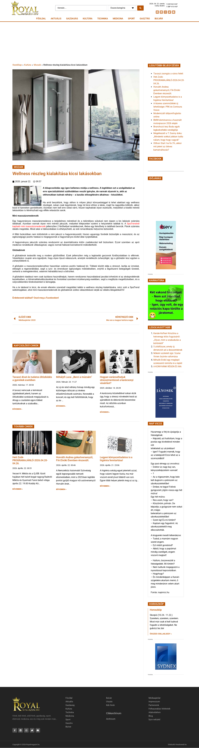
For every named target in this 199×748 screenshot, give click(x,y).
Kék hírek (110, 705)
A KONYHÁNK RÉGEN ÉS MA (167, 366)
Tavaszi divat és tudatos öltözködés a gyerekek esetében (32, 378)
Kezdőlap (17, 65)
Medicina (118, 18)
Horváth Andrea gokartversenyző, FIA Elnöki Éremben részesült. (74, 459)
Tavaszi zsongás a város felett (168, 73)
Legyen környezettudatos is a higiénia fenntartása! (116, 459)
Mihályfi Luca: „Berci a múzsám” (74, 377)
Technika (102, 18)
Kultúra (87, 18)
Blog (151, 716)
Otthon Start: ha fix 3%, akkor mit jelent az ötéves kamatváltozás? (167, 146)
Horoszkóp (156, 609)
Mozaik (37, 65)
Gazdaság (72, 18)
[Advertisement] (99, 42)
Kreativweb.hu (181, 744)
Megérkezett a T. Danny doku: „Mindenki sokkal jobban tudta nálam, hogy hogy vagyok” (168, 136)
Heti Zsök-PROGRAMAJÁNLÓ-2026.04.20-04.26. (30, 460)
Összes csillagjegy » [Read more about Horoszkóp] (161, 634)
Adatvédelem (155, 712)
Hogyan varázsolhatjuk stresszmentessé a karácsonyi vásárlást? (116, 380)
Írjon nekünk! (154, 719)
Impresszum (154, 701)
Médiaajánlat (154, 698)
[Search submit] (140, 8)
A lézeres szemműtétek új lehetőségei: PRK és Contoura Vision (167, 106)
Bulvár (159, 18)
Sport (131, 18)
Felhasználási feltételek (159, 709)
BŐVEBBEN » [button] (17, 409)
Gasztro (145, 18)
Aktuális (56, 18)
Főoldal (41, 18)
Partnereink (154, 705)
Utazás (109, 701)
